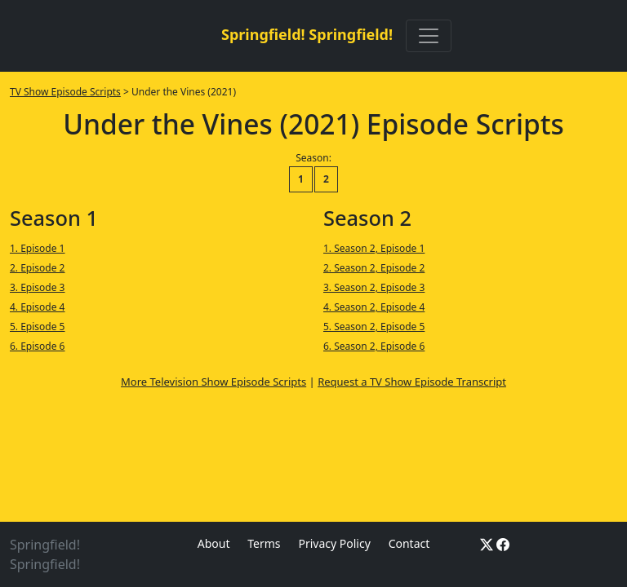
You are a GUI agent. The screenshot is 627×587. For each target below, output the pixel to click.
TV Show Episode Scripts (65, 92)
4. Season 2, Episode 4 (374, 307)
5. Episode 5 (37, 326)
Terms (263, 543)
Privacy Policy (334, 543)
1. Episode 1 (37, 248)
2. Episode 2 (37, 268)
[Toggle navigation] (428, 36)
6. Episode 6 (37, 346)
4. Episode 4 (37, 307)
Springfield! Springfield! (307, 34)
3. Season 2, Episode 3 (374, 287)
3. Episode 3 (37, 287)
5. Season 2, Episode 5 (374, 326)
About (214, 543)
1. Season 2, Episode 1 (374, 248)
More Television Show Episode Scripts (213, 381)
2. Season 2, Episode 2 (374, 268)
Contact (409, 543)
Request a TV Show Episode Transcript (412, 381)
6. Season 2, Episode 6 (374, 346)
